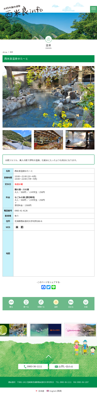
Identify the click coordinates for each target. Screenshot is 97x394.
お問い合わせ (64, 366)
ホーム (6, 52)
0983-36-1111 (33, 366)
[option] (51, 330)
